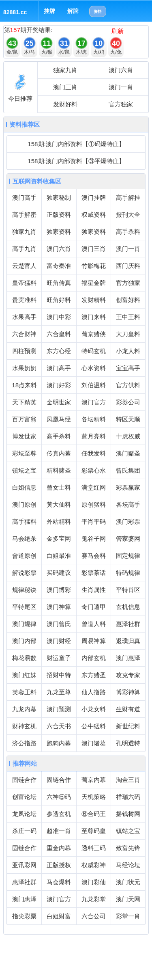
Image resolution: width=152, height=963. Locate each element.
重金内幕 (59, 847)
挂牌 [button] (49, 11)
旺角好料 (59, 299)
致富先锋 (128, 847)
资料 (98, 11)
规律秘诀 (24, 589)
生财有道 (128, 709)
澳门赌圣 (128, 453)
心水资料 (93, 368)
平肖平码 (93, 521)
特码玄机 (93, 351)
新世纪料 (128, 726)
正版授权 (59, 865)
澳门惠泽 (128, 657)
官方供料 (128, 385)
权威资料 (93, 214)
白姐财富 (59, 916)
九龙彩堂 (93, 899)
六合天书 (59, 726)
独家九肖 (65, 70)
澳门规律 (24, 623)
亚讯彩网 (24, 865)
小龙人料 (128, 351)
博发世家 (24, 436)
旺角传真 (59, 282)
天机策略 (93, 796)
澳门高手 (24, 197)
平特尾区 (24, 606)
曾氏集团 (128, 470)
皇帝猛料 (24, 282)
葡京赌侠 (93, 333)
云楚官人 (24, 265)
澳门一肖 (121, 87)
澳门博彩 (59, 589)
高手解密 (24, 214)
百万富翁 (24, 419)
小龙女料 (93, 709)
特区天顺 (128, 419)
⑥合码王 (93, 813)
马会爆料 (59, 882)
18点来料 (24, 385)
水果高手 (24, 316)
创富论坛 (24, 796)
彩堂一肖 (128, 916)
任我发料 (93, 453)
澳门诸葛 (93, 743)
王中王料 (128, 316)
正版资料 (59, 214)
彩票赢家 (128, 487)
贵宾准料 (24, 299)
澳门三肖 (65, 87)
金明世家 (59, 402)
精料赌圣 (59, 470)
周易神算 (93, 640)
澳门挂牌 (93, 197)
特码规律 (128, 572)
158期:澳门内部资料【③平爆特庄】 (76, 161)
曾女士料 (59, 487)
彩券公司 (128, 402)
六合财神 (24, 333)
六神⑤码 (59, 796)
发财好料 (65, 104)
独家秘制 (59, 197)
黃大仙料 (59, 504)
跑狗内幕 (59, 743)
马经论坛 (128, 865)
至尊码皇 (93, 830)
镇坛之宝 (24, 470)
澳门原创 (24, 504)
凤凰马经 (59, 419)
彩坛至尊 (24, 453)
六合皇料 (59, 333)
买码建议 (59, 572)
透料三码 (93, 847)
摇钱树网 (128, 813)
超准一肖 (59, 830)
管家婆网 (128, 538)
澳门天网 (128, 899)
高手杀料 (128, 231)
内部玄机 (93, 657)
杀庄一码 (24, 830)
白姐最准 (59, 555)
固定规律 (128, 555)
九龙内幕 (24, 709)
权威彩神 (93, 865)
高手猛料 (24, 521)
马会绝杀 (24, 538)
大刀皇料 (128, 333)
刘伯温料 (93, 385)
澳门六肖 (121, 70)
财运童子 (59, 657)
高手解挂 (128, 197)
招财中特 (59, 675)
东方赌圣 (93, 675)
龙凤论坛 (24, 813)
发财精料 (93, 299)
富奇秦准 (59, 265)
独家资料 (59, 231)
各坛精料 (93, 419)
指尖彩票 (24, 916)
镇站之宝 (128, 830)
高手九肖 (24, 248)
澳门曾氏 (59, 623)
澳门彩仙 (93, 882)
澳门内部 (24, 640)
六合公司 (93, 916)
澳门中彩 (59, 316)
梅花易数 (24, 657)
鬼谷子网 (93, 538)
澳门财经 (59, 640)
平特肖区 (128, 589)
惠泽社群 (128, 623)
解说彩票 (24, 572)
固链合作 (24, 779)
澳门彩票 (128, 521)
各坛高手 (128, 504)
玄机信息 (128, 606)
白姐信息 (24, 487)
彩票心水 (93, 470)
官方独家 (121, 104)
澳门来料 (93, 316)
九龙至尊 (59, 692)
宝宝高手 (128, 368)
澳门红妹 (24, 675)
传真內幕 (59, 453)
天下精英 (24, 402)
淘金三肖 (128, 779)
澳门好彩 (59, 385)
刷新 (117, 31)
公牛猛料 (93, 726)
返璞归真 (128, 640)
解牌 (73, 11)
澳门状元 (128, 882)
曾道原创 (24, 555)
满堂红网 (93, 487)
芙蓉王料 (24, 692)
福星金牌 (93, 282)
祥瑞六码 (128, 796)
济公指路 (24, 743)
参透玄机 (59, 813)
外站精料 (59, 521)
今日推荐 (20, 98)
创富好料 (128, 299)
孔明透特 (128, 743)
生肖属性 (93, 589)
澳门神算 (59, 606)
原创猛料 (93, 504)
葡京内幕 (93, 779)
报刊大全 (128, 214)
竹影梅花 (93, 265)
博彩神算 (128, 692)
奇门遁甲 (93, 606)
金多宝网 (59, 538)
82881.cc (15, 12)
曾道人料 (93, 623)
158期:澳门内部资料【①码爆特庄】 (76, 143)
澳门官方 (93, 402)
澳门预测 (59, 709)
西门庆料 (128, 265)
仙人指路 (93, 692)
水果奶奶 (24, 368)
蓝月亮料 (93, 436)
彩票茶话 (93, 572)
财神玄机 (24, 726)
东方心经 (59, 351)
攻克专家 (128, 675)
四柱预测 (24, 351)
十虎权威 (128, 436)
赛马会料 (93, 555)
